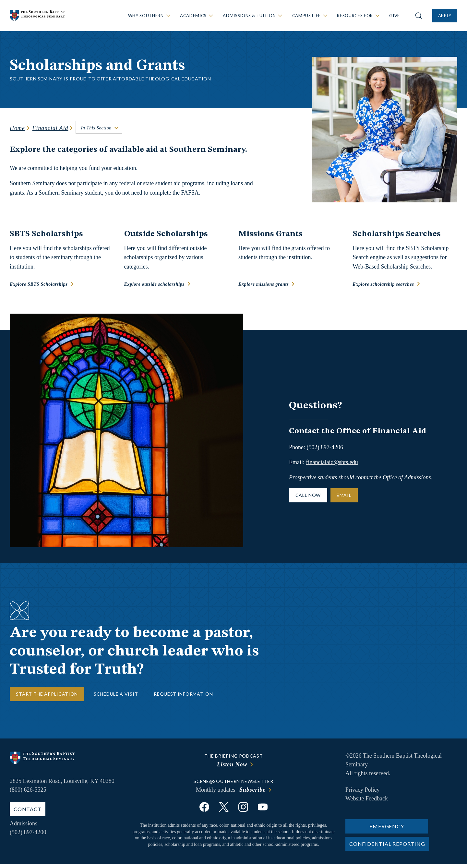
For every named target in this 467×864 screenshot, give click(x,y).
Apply (444, 15)
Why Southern (146, 15)
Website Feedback (366, 798)
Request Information (183, 694)
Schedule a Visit (116, 694)
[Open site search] (418, 15)
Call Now (308, 495)
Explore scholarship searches (383, 284)
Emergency (386, 826)
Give (394, 15)
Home (17, 128)
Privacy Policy (362, 789)
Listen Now (232, 764)
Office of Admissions (407, 477)
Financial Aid (50, 128)
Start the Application (47, 694)
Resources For (355, 15)
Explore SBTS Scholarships (39, 284)
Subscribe (252, 789)
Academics (193, 15)
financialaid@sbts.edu (332, 462)
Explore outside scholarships (154, 284)
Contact (28, 809)
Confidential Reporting (387, 844)
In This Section (96, 128)
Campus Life (306, 15)
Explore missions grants (263, 284)
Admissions (23, 823)
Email (344, 495)
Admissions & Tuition (249, 15)
